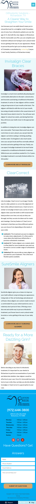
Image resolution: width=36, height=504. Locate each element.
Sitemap (18, 495)
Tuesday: (9, 422)
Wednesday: (10, 425)
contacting (24, 49)
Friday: (8, 430)
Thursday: (9, 427)
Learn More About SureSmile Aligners (18, 325)
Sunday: (8, 435)
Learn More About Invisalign (18, 164)
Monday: (9, 420)
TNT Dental (26, 497)
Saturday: (9, 432)
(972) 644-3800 (18, 410)
